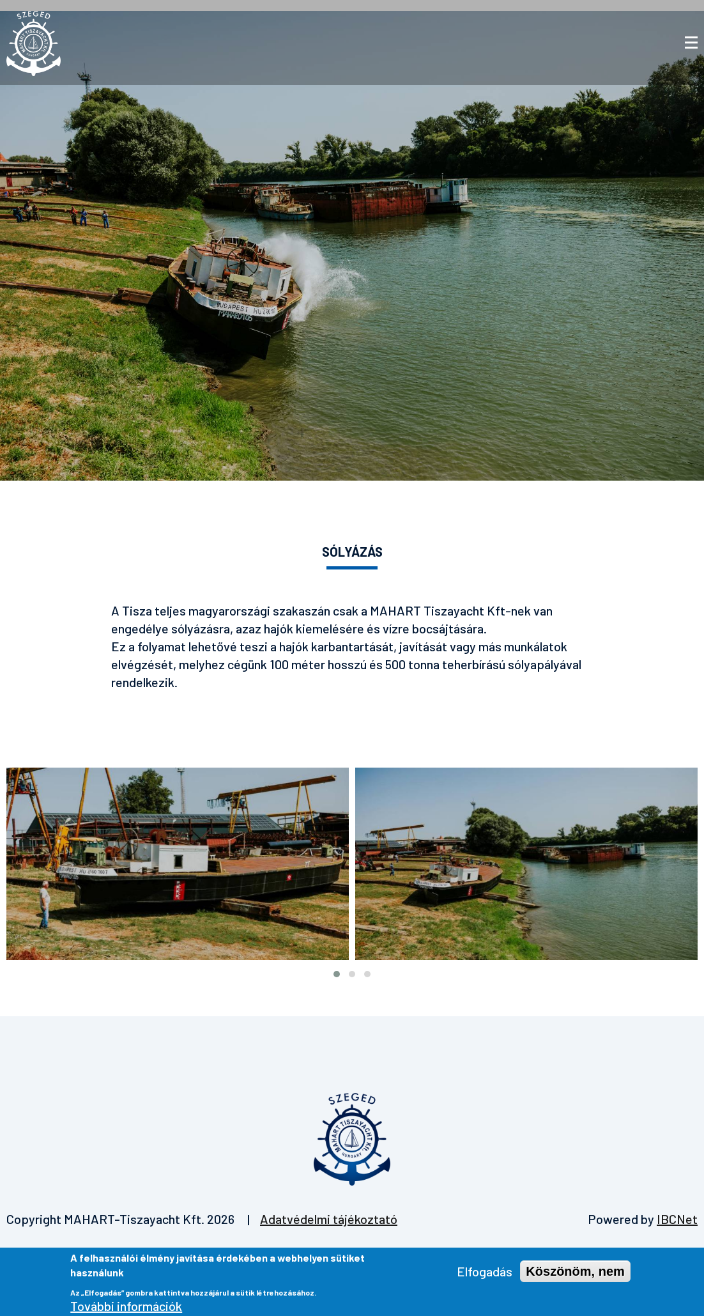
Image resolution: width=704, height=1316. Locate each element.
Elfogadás (484, 1274)
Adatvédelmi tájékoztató (328, 1219)
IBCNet (677, 1219)
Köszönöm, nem (575, 1274)
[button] (336, 974)
